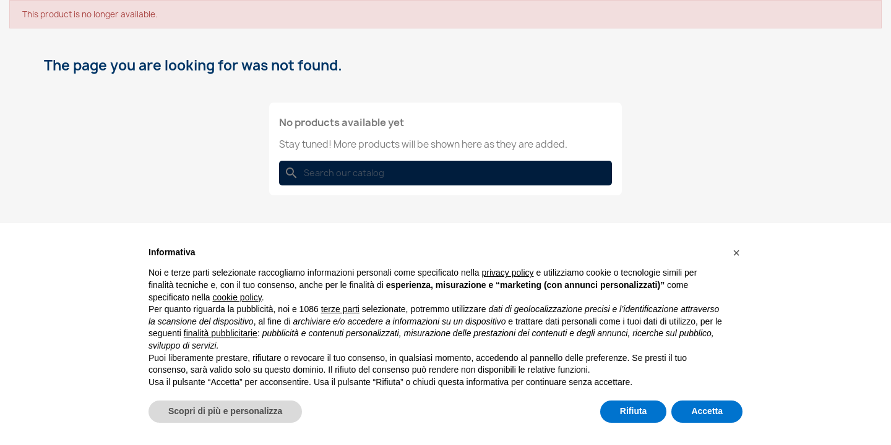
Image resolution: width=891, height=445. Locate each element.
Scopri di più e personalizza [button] (225, 411)
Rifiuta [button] (633, 411)
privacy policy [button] (508, 273)
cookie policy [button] (237, 297)
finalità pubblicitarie (220, 333)
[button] (736, 253)
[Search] (445, 173)
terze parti (340, 309)
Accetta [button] (707, 411)
